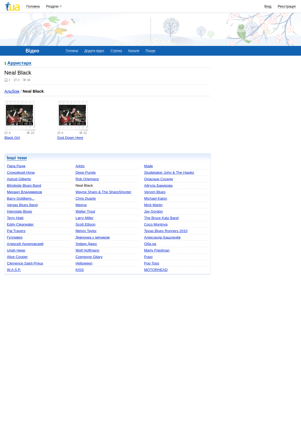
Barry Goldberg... (20, 198)
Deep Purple (86, 172)
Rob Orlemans (87, 179)
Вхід (268, 6)
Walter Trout (85, 211)
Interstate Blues (19, 211)
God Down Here (70, 138)
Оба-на (150, 244)
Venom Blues (154, 192)
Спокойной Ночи (21, 172)
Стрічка (116, 51)
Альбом (11, 91)
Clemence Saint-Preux (25, 263)
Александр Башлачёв (162, 237)
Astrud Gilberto (19, 179)
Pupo (148, 257)
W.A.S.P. (14, 270)
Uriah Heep (16, 250)
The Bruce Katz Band (161, 218)
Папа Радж (16, 166)
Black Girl (12, 138)
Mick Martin (153, 205)
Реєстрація (287, 6)
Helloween (84, 263)
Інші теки (17, 157)
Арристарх (19, 63)
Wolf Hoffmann (87, 250)
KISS (80, 270)
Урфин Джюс (86, 244)
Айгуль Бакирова (158, 185)
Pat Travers (16, 231)
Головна (33, 6)
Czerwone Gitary (89, 257)
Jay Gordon (153, 211)
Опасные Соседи (158, 179)
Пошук (150, 51)
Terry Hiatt (15, 218)
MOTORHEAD (156, 270)
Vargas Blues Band (22, 205)
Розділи (52, 6)
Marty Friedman (157, 250)
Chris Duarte (86, 198)
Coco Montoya (156, 224)
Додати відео (94, 51)
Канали (133, 51)
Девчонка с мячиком (93, 237)
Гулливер (14, 237)
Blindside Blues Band (24, 185)
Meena (81, 205)
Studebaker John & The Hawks (169, 172)
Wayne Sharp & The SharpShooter (103, 192)
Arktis (80, 166)
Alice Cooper (17, 257)
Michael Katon (155, 198)
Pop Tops (151, 263)
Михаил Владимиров (24, 192)
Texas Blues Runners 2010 (166, 231)
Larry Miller (84, 218)
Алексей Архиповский (25, 244)
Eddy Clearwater (20, 224)
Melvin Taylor (86, 231)
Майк (148, 166)
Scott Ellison (86, 224)
